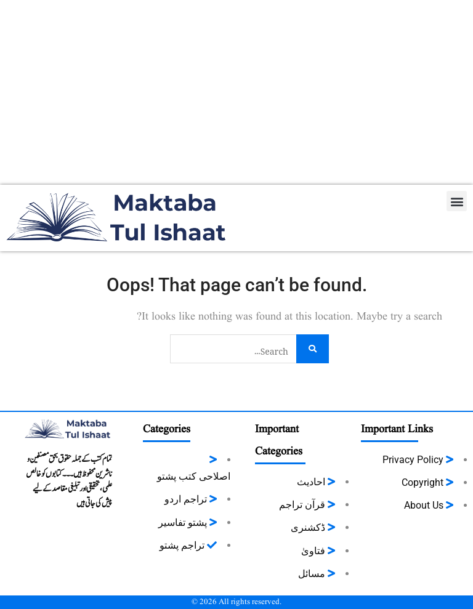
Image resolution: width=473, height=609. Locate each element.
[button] (457, 201)
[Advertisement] (236, 92)
